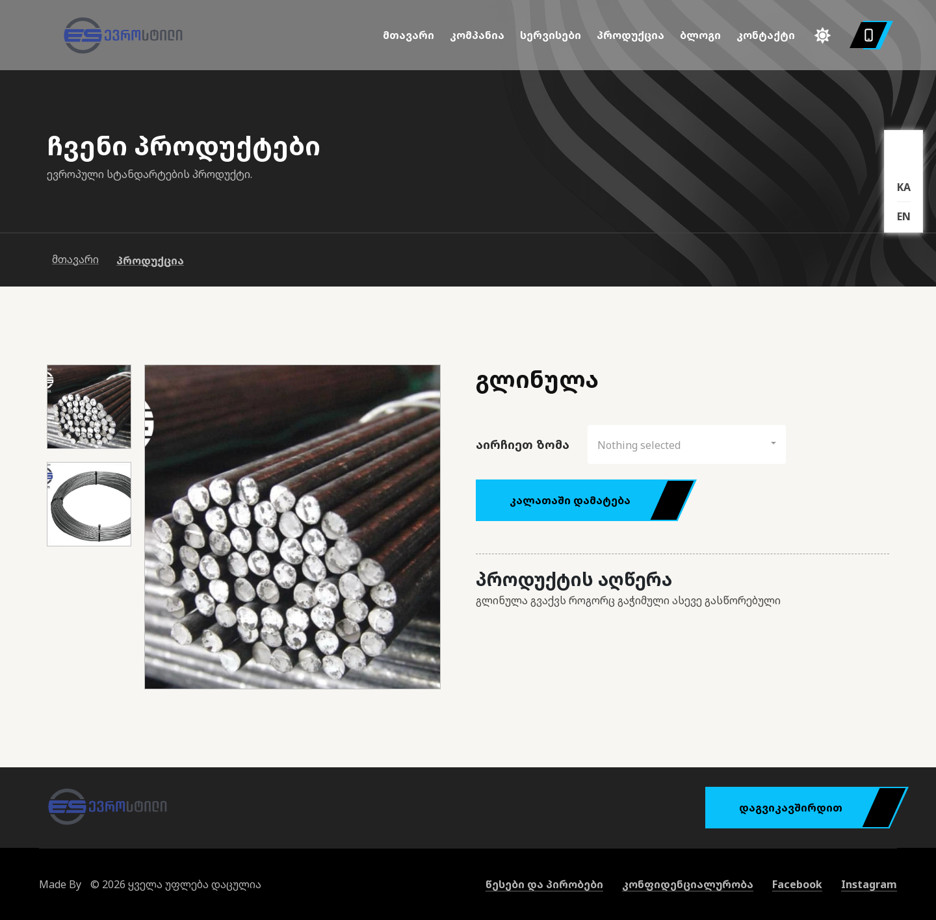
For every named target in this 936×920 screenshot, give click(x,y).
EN (904, 216)
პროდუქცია (630, 35)
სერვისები (550, 35)
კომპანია (477, 35)
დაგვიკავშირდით (814, 807)
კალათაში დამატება (593, 500)
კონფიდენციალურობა (687, 884)
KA (904, 187)
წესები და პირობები (544, 884)
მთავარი (408, 35)
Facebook (797, 884)
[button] (687, 444)
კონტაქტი (765, 35)
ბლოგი (700, 35)
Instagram (869, 884)
